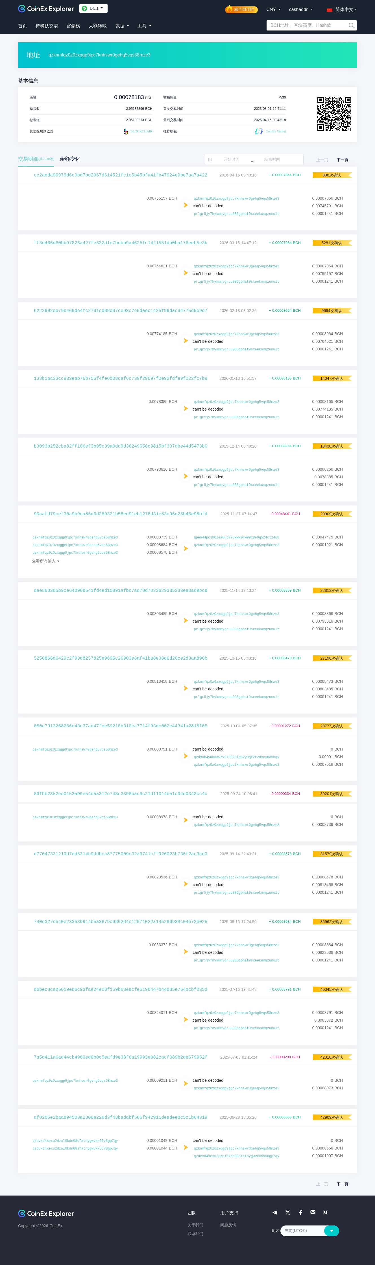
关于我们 (195, 1225)
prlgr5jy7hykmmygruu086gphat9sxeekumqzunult (236, 214)
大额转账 (98, 25)
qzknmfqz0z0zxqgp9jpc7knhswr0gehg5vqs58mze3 (236, 199)
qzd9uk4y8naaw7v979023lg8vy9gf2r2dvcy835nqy (236, 757)
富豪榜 (73, 25)
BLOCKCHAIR (137, 131)
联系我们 (195, 1233)
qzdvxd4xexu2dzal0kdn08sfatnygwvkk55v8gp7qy (75, 1141)
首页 (22, 25)
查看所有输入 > (45, 561)
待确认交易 (47, 25)
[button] (339, 8)
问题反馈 (228, 1225)
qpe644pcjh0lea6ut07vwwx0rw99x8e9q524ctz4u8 (236, 538)
